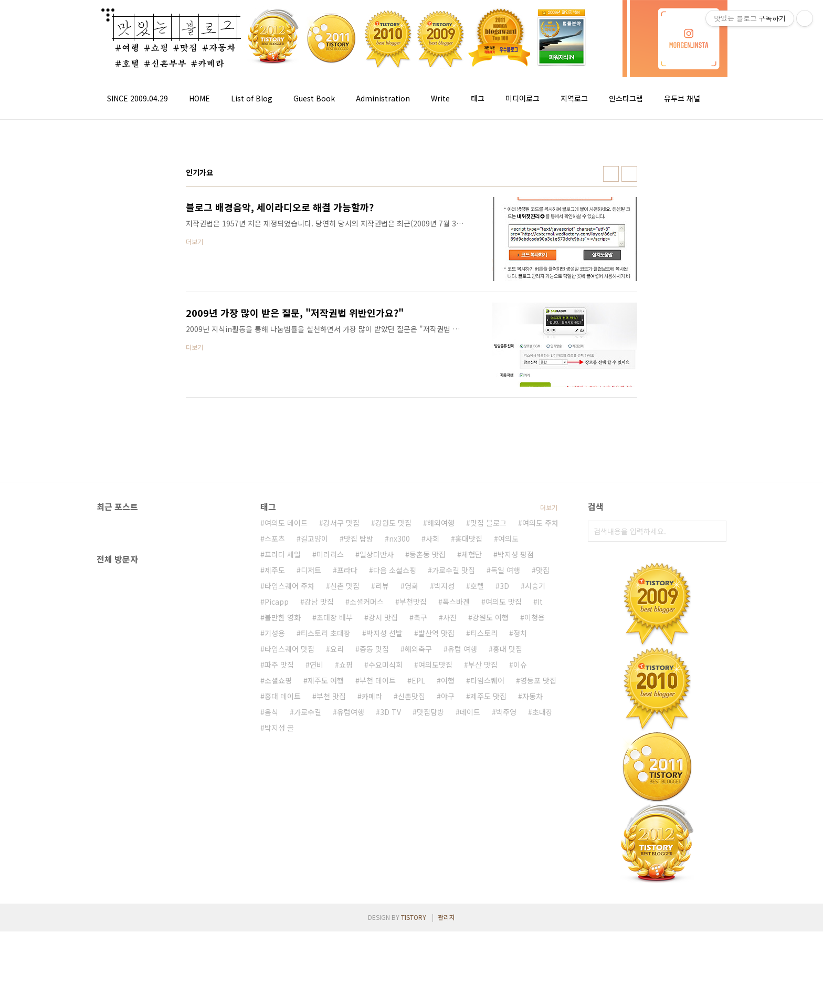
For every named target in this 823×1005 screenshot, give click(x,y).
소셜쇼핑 (278, 858)
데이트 (470, 890)
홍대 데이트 (283, 874)
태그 (477, 98)
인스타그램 (626, 98)
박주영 (506, 890)
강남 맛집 (319, 779)
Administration (383, 98)
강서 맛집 (383, 795)
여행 (448, 858)
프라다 (347, 748)
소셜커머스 (367, 779)
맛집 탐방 (358, 716)
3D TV (390, 890)
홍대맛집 (468, 716)
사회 (432, 716)
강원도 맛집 (393, 701)
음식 (271, 890)
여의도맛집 (435, 842)
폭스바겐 (456, 779)
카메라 (372, 874)
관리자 (446, 990)
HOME (199, 98)
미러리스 (330, 732)
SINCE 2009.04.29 (137, 98)
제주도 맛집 (488, 874)
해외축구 (418, 827)
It (540, 779)
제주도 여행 (326, 858)
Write (440, 98)
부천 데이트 (378, 858)
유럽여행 (350, 890)
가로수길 (307, 890)
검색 (716, 531)
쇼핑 (346, 842)
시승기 (535, 764)
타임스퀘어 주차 (289, 764)
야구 (448, 874)
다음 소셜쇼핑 (394, 748)
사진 (450, 795)
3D (504, 764)
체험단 (471, 732)
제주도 (275, 748)
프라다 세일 (283, 732)
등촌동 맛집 (427, 732)
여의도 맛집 (504, 779)
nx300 (399, 716)
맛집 (543, 748)
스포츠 (275, 716)
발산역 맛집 (436, 811)
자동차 (532, 874)
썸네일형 (611, 174)
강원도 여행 (490, 795)
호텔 (477, 764)
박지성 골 (279, 905)
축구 (420, 795)
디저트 (311, 748)
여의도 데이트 (286, 701)
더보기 (548, 685)
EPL (418, 858)
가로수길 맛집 (453, 748)
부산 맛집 (483, 842)
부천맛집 (413, 779)
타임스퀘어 (487, 858)
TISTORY (413, 990)
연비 (316, 842)
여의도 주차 (540, 701)
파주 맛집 (279, 842)
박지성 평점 (516, 732)
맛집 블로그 (488, 701)
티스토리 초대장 (326, 811)
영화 (411, 764)
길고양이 (314, 716)
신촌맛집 (411, 874)
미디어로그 (522, 98)
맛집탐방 (430, 890)
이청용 (534, 795)
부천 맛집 (331, 874)
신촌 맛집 (345, 764)
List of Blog (251, 98)
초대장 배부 (334, 795)
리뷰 (382, 764)
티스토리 (484, 811)
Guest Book (314, 98)
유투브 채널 (682, 98)
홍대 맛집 (507, 827)
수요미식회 (385, 842)
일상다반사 (377, 732)
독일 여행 (505, 748)
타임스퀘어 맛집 (289, 827)
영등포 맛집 (538, 858)
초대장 (542, 890)
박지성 (444, 764)
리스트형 (629, 174)
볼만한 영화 (283, 795)
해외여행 (441, 701)
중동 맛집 (374, 827)
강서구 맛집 (341, 701)
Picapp (277, 779)
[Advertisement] (420, 589)
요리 (337, 827)
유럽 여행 (462, 827)
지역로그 (574, 98)
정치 (520, 811)
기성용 (275, 811)
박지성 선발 (384, 811)
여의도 (508, 716)
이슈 (520, 842)
